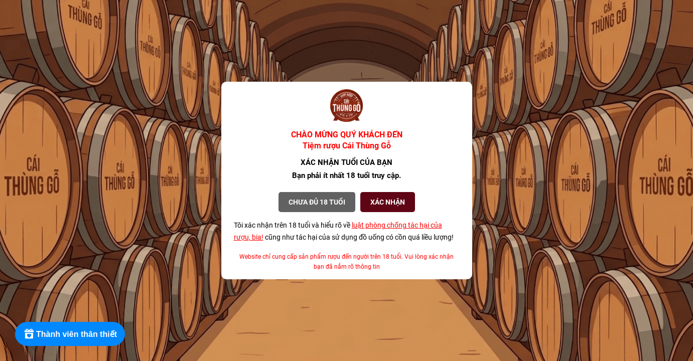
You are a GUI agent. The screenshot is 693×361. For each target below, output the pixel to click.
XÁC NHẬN (387, 202)
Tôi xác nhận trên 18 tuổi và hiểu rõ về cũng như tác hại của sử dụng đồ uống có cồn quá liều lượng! (344, 231)
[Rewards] (70, 334)
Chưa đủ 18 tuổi (317, 202)
